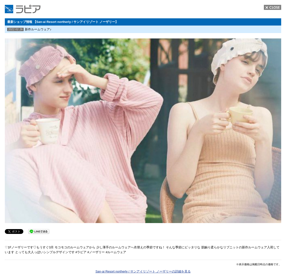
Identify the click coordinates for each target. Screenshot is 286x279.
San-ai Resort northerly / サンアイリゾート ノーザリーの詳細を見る (142, 271)
